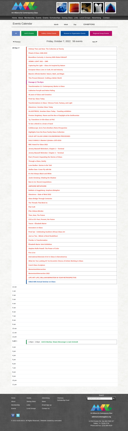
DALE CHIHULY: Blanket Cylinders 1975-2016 (44, 140)
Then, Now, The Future (36, 215)
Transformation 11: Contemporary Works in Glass (46, 86)
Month (56, 24)
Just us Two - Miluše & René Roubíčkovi (43, 236)
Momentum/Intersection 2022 (39, 273)
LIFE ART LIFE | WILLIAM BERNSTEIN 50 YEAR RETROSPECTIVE (52, 277)
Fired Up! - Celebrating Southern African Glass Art (46, 232)
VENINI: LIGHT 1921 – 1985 (38, 61)
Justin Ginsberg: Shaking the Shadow (42, 178)
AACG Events (29, 33)
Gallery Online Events (48, 33)
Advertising (96, 18)
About (20, 18)
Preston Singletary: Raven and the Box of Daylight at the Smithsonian (53, 115)
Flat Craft (31, 207)
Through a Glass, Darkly (37, 161)
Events (38, 18)
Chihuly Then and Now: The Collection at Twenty (46, 49)
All (16, 33)
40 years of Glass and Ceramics (40, 95)
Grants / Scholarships (51, 18)
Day (75, 24)
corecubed (57, 420)
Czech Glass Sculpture (36, 265)
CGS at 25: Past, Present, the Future (41, 219)
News (44, 401)
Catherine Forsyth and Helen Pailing (41, 90)
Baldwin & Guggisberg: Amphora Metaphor (44, 190)
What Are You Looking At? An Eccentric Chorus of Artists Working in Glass (55, 261)
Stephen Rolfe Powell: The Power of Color (43, 248)
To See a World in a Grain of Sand (40, 124)
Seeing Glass (67, 18)
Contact (106, 18)
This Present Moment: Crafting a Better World (45, 78)
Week (66, 24)
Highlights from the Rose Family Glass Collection (46, 132)
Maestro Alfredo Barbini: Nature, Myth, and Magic (46, 74)
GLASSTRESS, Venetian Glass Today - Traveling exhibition (49, 111)
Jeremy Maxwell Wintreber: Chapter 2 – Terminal (46, 153)
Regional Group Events (101, 33)
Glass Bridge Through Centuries (40, 198)
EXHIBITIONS (89, 24)
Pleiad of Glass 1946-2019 (37, 53)
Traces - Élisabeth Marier (37, 223)
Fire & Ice (31, 253)
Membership (29, 18)
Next (94, 42)
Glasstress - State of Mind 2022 (39, 194)
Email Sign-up (46, 405)
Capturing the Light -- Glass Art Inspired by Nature (46, 65)
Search (101, 395)
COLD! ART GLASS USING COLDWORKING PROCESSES (49, 136)
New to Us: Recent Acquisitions (39, 182)
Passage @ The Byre (36, 82)
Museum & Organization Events (74, 33)
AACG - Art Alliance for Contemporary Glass (32, 8)
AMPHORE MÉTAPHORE (37, 186)
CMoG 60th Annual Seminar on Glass (42, 282)
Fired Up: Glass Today (36, 99)
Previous (16, 42)
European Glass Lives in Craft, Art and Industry (45, 70)
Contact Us (45, 408)
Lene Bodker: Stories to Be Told (40, 165)
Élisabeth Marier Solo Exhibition (40, 244)
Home (14, 18)
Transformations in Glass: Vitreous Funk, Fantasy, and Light (50, 103)
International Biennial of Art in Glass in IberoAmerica (47, 257)
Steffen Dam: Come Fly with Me (39, 169)
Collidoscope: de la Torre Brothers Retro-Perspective (47, 128)
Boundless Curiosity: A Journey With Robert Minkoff (47, 57)
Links (76, 18)
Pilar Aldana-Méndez (35, 211)
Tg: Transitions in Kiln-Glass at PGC (41, 119)
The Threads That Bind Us (37, 203)
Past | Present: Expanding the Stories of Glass (45, 157)
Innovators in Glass (35, 228)
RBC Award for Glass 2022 (38, 144)
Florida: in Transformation (37, 240)
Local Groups (85, 18)
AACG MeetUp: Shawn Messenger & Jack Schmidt (59, 342)
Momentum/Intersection (37, 269)
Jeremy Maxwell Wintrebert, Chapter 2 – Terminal (46, 149)
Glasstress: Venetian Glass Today (40, 107)
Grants (29, 398)
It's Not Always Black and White (40, 174)
